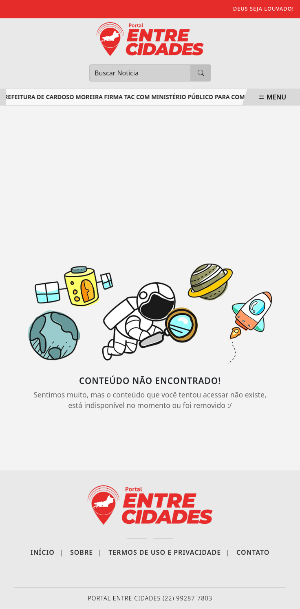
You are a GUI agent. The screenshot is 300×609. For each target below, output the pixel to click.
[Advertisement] (150, 179)
